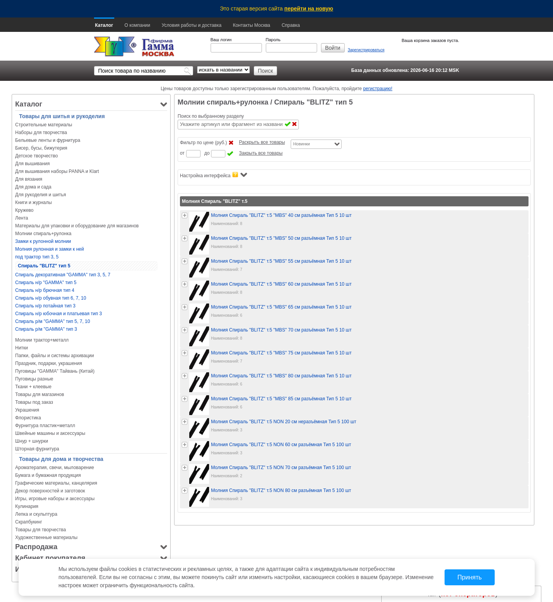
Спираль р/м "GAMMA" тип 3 (46, 329)
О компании (137, 25)
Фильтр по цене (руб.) (203, 142)
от (182, 153)
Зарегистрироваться (366, 50)
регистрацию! (377, 88)
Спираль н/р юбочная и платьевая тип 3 (58, 313)
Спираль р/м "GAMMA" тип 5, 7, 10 (52, 321)
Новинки (301, 143)
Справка (291, 25)
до (207, 153)
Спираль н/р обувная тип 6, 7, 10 (50, 298)
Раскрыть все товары (262, 142)
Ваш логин (221, 39)
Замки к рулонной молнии (43, 241)
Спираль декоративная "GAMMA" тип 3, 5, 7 (62, 274)
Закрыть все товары (261, 153)
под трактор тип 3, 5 (37, 257)
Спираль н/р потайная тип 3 (45, 306)
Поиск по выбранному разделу (211, 116)
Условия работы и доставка (192, 25)
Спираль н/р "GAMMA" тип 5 (46, 282)
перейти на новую (308, 8)
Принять (469, 577)
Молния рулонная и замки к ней (49, 249)
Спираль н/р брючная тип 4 (44, 290)
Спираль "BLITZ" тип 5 (44, 266)
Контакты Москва (251, 25)
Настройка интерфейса (213, 175)
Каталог (104, 25)
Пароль (273, 39)
